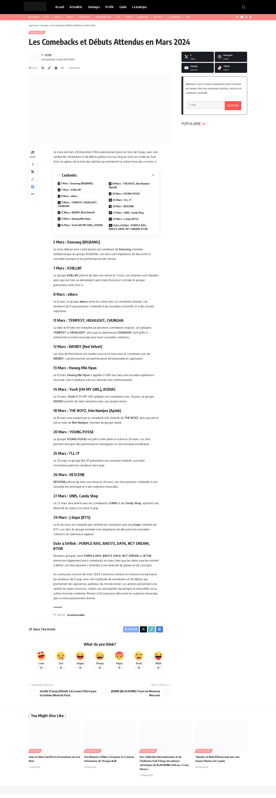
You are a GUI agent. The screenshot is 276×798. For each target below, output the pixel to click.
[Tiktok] (231, 69)
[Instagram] (246, 17)
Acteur (35, 754)
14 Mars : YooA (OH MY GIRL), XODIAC (83, 227)
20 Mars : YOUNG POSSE (126, 195)
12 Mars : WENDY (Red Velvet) (78, 214)
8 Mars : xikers (70, 198)
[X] (237, 17)
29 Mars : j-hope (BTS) (126, 221)
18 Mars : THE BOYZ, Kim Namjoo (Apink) (129, 187)
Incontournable (76, 617)
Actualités (38, 33)
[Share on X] (43, 69)
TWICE (128, 17)
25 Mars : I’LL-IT (123, 202)
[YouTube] (242, 17)
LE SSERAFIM (174, 17)
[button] (243, 7)
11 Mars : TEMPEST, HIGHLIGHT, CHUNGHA (78, 206)
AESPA (57, 17)
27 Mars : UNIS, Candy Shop (129, 214)
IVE (118, 17)
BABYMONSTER (103, 17)
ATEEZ (69, 17)
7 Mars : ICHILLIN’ (72, 192)
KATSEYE (157, 17)
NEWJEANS (142, 17)
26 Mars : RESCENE (123, 208)
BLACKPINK (33, 17)
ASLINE (49, 55)
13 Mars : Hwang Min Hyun (76, 221)
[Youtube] (197, 69)
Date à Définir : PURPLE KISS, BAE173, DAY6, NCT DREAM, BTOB (128, 229)
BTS (47, 17)
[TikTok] (250, 17)
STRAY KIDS (84, 17)
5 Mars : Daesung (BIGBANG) (77, 185)
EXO (188, 17)
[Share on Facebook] (33, 167)
